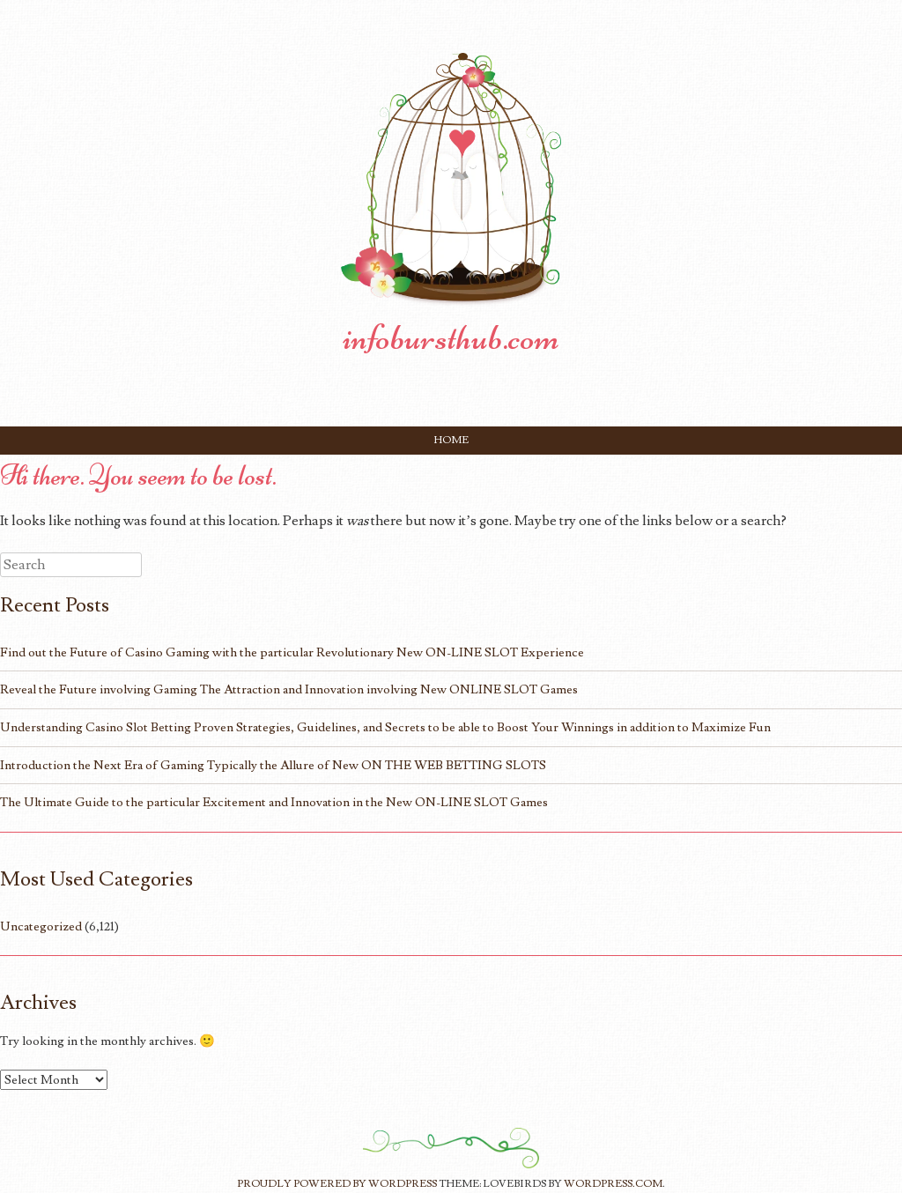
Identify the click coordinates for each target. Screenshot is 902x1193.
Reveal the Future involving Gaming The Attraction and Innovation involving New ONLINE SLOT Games (289, 689)
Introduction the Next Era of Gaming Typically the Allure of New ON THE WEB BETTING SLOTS (273, 765)
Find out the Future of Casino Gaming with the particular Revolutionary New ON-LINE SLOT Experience (292, 652)
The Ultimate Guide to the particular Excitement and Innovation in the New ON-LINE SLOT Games (274, 802)
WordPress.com (613, 1183)
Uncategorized (41, 926)
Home (451, 440)
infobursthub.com (451, 337)
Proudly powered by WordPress (337, 1183)
